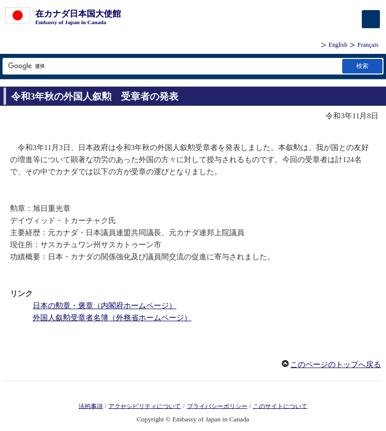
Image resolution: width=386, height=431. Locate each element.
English (338, 44)
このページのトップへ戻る (335, 365)
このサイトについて (280, 405)
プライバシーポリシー (217, 405)
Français (367, 44)
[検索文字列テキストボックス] (172, 66)
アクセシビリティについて (144, 405)
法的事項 (91, 405)
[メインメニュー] (371, 19)
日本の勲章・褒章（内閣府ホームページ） (104, 306)
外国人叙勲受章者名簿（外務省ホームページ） (112, 318)
